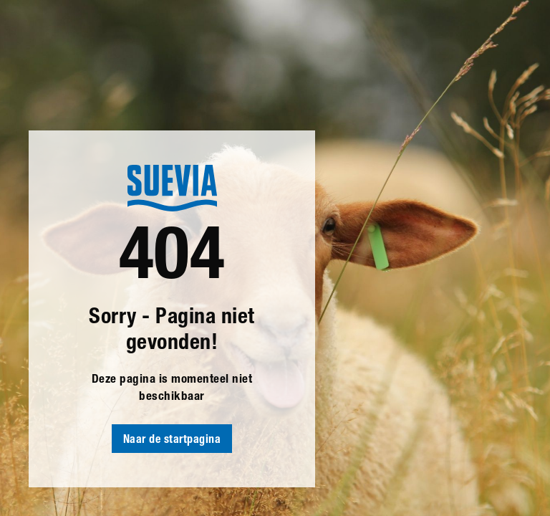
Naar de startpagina (172, 440)
